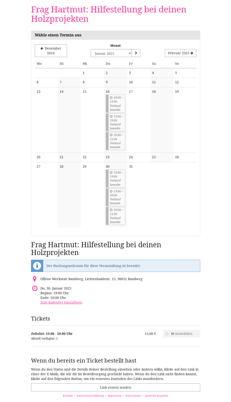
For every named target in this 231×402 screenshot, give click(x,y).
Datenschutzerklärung (90, 395)
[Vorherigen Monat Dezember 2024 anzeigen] (51, 50)
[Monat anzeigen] (136, 53)
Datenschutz (133, 395)
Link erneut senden (115, 387)
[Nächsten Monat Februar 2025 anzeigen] (180, 53)
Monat (115, 45)
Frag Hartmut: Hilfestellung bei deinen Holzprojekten (108, 14)
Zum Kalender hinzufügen (61, 302)
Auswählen (178, 333)
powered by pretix (156, 395)
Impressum (114, 395)
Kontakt (68, 395)
